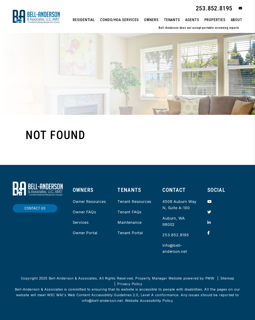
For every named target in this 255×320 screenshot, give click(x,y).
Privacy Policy (129, 284)
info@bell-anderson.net (102, 300)
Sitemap (227, 278)
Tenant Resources (134, 201)
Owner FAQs (84, 212)
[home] (36, 16)
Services (81, 222)
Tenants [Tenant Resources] (172, 20)
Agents (192, 20)
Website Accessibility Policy (149, 300)
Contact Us (35, 208)
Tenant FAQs (129, 212)
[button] (237, 8)
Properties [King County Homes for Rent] (215, 20)
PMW (209, 278)
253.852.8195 (214, 8)
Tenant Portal (130, 233)
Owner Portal (85, 233)
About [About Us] (236, 20)
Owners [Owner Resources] (151, 20)
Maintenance (129, 222)
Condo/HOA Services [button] (119, 20)
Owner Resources (89, 201)
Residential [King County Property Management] (84, 20)
